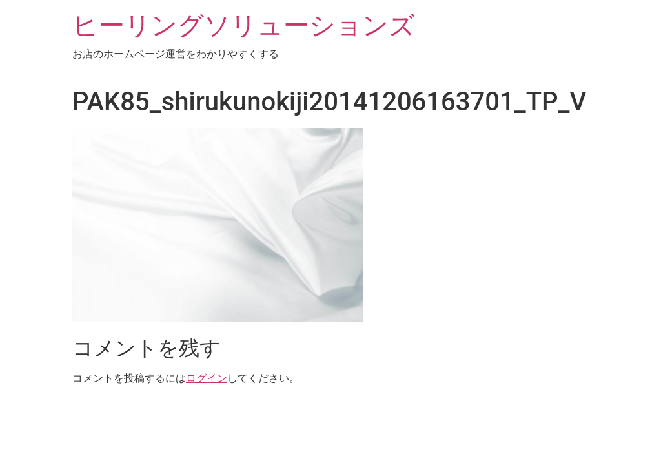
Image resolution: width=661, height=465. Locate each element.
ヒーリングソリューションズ (243, 25)
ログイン (206, 378)
